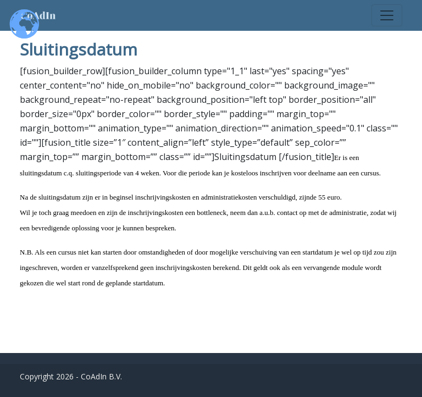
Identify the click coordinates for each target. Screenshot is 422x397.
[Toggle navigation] (386, 15)
